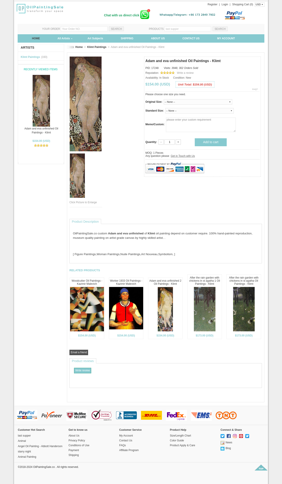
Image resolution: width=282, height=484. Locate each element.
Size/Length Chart (180, 435)
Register (212, 4)
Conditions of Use (79, 445)
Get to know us (78, 429)
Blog (228, 448)
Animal (22, 440)
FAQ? (255, 89)
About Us (74, 435)
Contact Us (125, 440)
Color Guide (177, 440)
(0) (251, 4)
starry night (24, 451)
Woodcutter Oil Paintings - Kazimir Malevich (87, 282)
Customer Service (130, 429)
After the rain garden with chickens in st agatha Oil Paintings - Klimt (243, 280)
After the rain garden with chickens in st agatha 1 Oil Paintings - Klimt (204, 280)
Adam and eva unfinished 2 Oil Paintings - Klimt (165, 282)
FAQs (122, 445)
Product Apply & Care (182, 445)
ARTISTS (27, 47)
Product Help (178, 429)
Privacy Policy (77, 440)
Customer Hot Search (31, 429)
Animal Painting (27, 456)
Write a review (185, 72)
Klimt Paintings (30, 57)
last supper (24, 435)
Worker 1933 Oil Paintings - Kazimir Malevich (126, 282)
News (229, 442)
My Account (126, 435)
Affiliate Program (129, 450)
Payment (74, 450)
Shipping (74, 455)
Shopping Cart (241, 4)
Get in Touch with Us (183, 156)
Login (225, 4)
